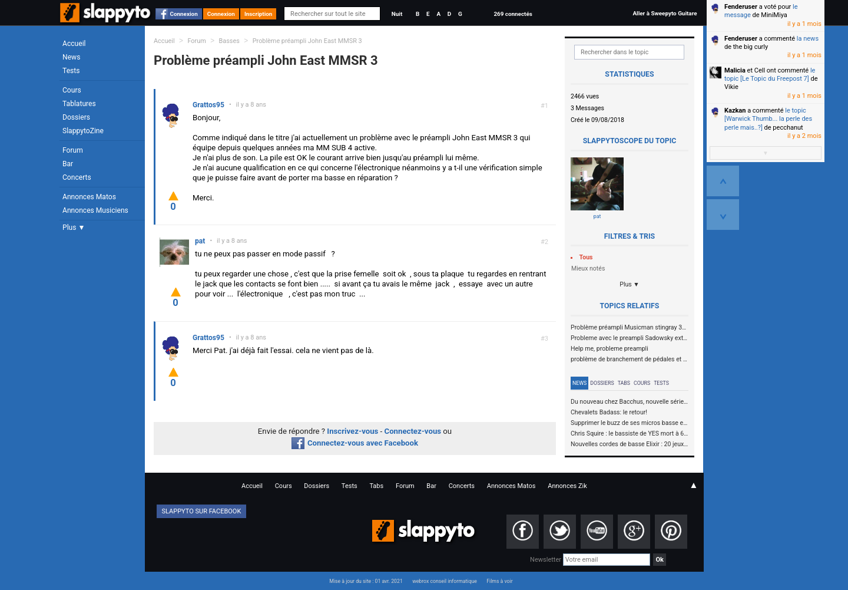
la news (808, 38)
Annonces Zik (567, 486)
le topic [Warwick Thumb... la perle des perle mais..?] (768, 119)
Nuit (397, 14)
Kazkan (735, 110)
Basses (229, 41)
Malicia (735, 70)
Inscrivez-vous (352, 431)
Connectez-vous (413, 431)
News (71, 57)
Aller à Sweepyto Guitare (664, 13)
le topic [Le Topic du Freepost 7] (769, 75)
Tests (71, 71)
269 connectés (512, 14)
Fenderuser (740, 7)
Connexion (184, 14)
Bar (67, 164)
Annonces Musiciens (95, 210)
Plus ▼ (73, 227)
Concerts (76, 177)
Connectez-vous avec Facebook (355, 443)
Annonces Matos (89, 197)
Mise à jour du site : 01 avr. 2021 (365, 581)
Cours (71, 90)
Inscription (258, 14)
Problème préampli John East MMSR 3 (307, 41)
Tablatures (79, 104)
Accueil (74, 43)
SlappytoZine (83, 131)
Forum (72, 150)
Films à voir (499, 581)
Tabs (624, 383)
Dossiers (76, 117)
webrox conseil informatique (444, 581)
